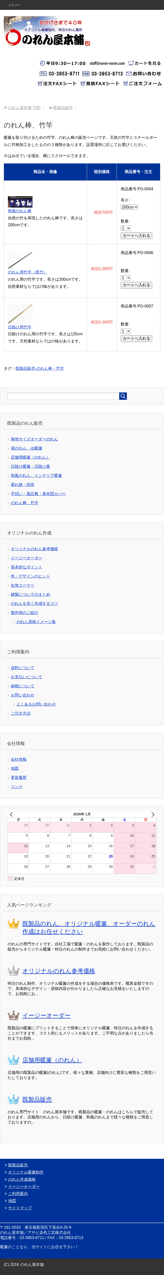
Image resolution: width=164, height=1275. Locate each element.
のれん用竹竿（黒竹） (27, 272)
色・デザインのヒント (30, 576)
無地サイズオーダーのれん (34, 439)
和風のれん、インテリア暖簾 (36, 475)
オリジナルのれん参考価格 (34, 549)
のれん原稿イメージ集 (36, 622)
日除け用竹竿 (19, 327)
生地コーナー (22, 585)
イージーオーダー (26, 558)
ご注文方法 (20, 713)
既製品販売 (37, 1099)
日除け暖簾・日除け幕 (30, 466)
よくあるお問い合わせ (36, 704)
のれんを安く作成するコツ (34, 603)
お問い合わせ (22, 695)
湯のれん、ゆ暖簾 (26, 448)
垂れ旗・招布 (22, 485)
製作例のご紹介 (24, 613)
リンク (17, 787)
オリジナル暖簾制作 (26, 1172)
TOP (24, 108)
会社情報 (19, 759)
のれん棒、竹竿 (24, 503)
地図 (15, 768)
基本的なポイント (26, 567)
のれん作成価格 (22, 1179)
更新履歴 (19, 777)
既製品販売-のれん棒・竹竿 (39, 368)
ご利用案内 (18, 1194)
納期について (22, 686)
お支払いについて (26, 677)
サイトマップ (20, 1208)
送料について (22, 668)
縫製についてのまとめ (30, 594)
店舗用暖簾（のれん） (30, 457)
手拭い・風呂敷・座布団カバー (38, 494)
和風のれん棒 (19, 211)
